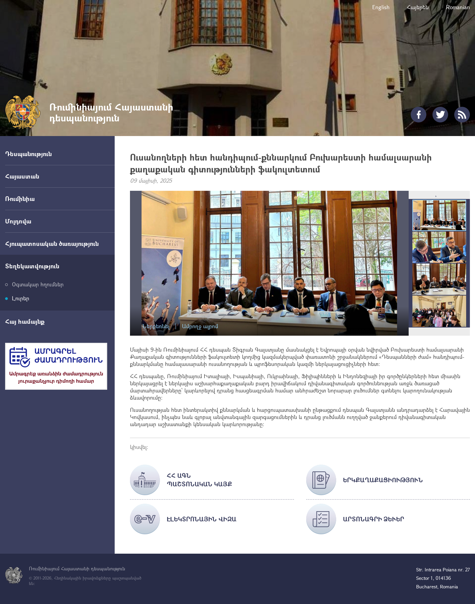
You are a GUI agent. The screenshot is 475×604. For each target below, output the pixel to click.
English (381, 7)
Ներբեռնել (155, 326)
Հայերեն (418, 7)
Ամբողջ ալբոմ (200, 326)
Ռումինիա (20, 199)
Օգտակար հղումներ (38, 284)
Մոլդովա (18, 221)
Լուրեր (20, 298)
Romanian (458, 7)
